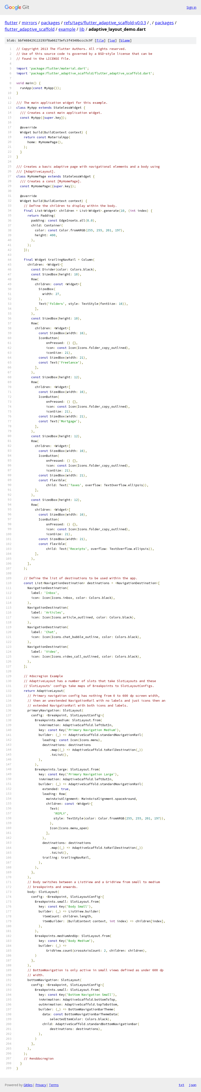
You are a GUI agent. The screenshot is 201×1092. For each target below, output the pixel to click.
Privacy (40, 1085)
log (112, 40)
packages (50, 22)
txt (181, 1085)
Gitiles (28, 1085)
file (100, 40)
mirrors (29, 22)
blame (125, 40)
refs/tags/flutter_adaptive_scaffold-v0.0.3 (105, 22)
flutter (11, 22)
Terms (54, 1085)
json (192, 1085)
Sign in (191, 7)
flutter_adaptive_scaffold (30, 29)
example (66, 29)
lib (82, 29)
